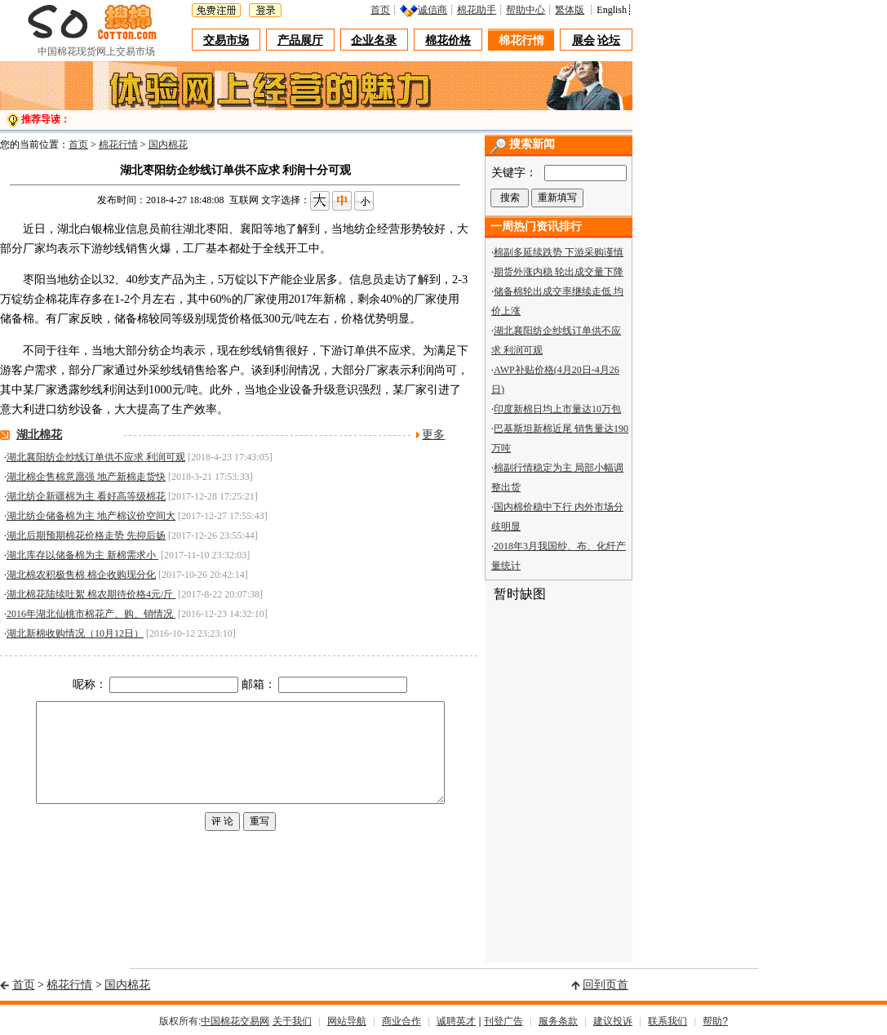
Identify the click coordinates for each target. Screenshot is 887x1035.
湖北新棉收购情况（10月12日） (75, 633)
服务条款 (558, 1021)
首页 (380, 10)
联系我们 (667, 1021)
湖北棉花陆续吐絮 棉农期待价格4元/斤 (91, 594)
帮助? (715, 1021)
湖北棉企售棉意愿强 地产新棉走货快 (86, 476)
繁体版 (569, 10)
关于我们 (292, 1021)
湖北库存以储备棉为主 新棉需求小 (82, 555)
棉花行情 (521, 40)
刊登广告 (503, 1021)
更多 (433, 435)
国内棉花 (168, 144)
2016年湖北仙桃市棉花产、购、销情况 (91, 614)
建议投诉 (612, 1021)
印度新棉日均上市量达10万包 (557, 409)
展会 (583, 40)
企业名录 (374, 40)
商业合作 (401, 1021)
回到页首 (605, 985)
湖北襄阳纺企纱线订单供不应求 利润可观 (96, 457)
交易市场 (226, 40)
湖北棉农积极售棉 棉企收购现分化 (81, 574)
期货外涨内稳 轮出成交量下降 (558, 272)
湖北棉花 (39, 435)
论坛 (608, 40)
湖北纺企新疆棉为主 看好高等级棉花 (86, 496)
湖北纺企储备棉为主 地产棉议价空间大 (91, 516)
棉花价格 (448, 40)
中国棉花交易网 (235, 1021)
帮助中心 (525, 10)
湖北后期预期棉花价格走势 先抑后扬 (86, 535)
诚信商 (432, 10)
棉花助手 (476, 10)
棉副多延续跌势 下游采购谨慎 (558, 252)
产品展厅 (300, 40)
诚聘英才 (456, 1021)
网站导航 (346, 1021)
